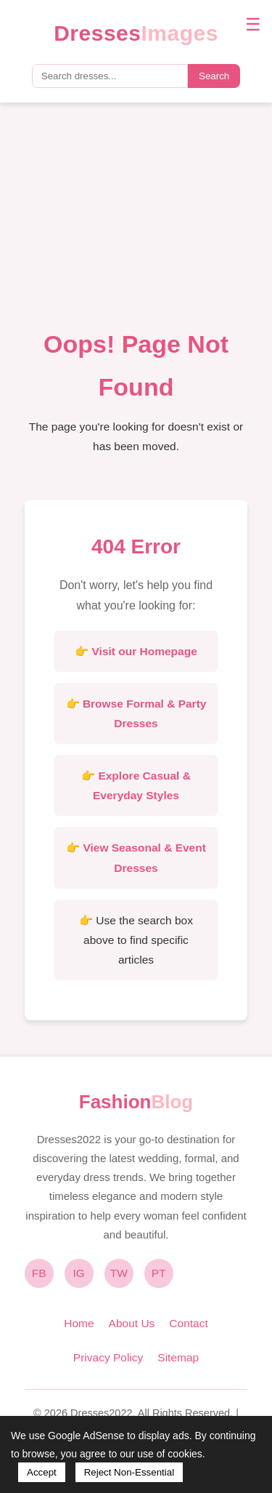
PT (159, 1273)
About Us (132, 1323)
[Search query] (110, 76)
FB (39, 1273)
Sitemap (178, 1357)
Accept (42, 1472)
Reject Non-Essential (129, 1472)
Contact (188, 1323)
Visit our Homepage (144, 651)
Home (79, 1323)
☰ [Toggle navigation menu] (253, 24)
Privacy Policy (108, 1357)
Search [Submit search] (214, 76)
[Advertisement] (136, 224)
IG (79, 1273)
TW (119, 1273)
